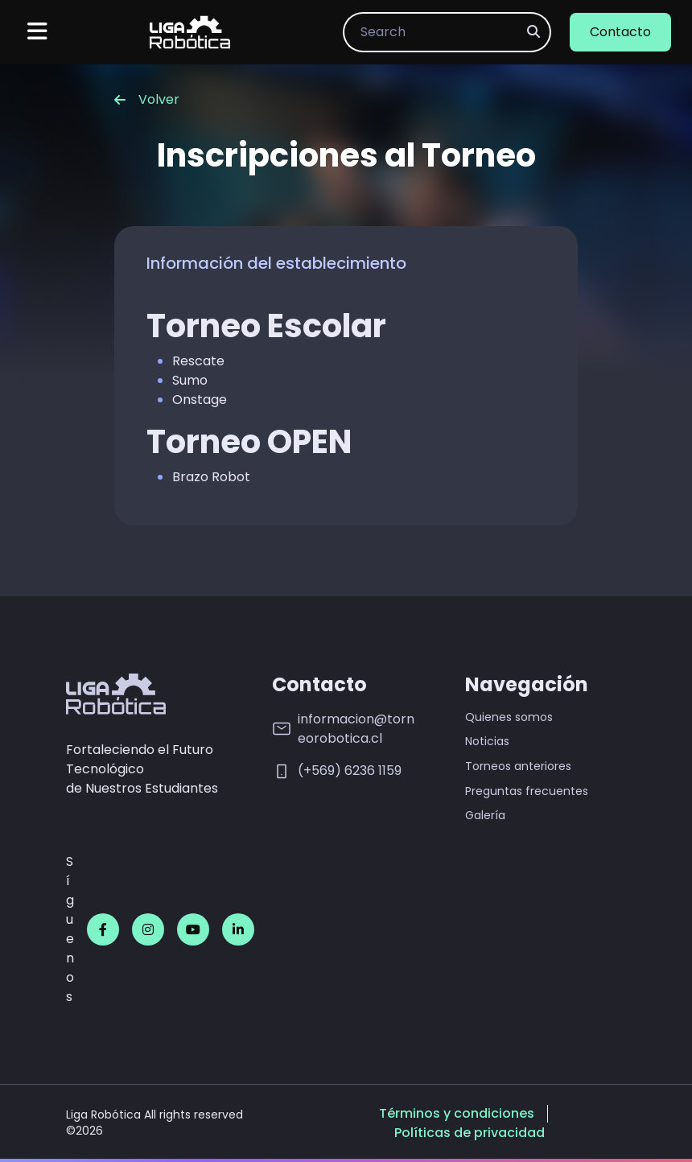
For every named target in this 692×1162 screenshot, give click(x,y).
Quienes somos (509, 717)
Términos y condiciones (456, 1114)
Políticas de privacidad (469, 1133)
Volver (146, 99)
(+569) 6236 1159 (337, 771)
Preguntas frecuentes (526, 791)
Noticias (487, 741)
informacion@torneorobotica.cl (343, 729)
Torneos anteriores (518, 766)
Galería (485, 815)
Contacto (620, 32)
